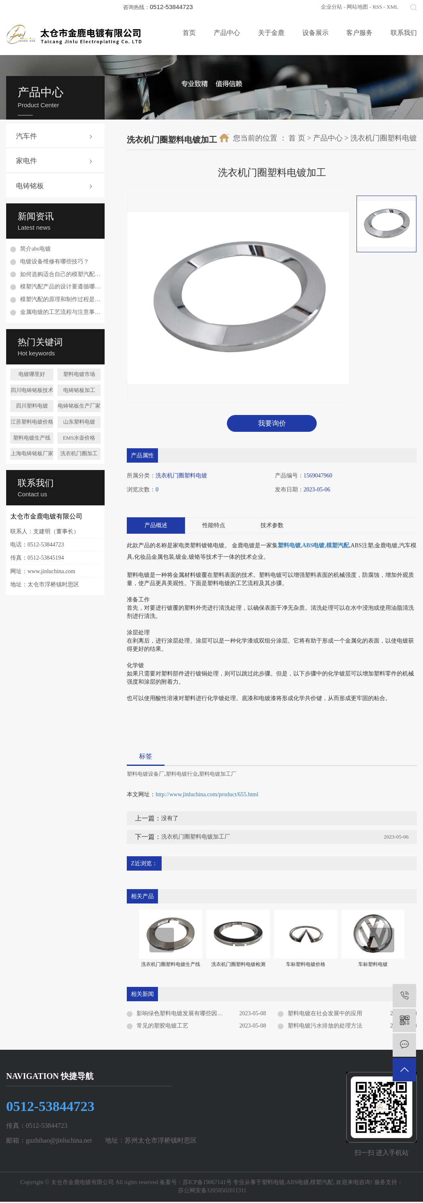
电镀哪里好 (31, 374)
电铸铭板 (30, 186)
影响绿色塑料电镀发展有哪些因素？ (183, 1015)
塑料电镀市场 (79, 374)
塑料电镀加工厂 (217, 775)
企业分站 (331, 7)
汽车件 (26, 136)
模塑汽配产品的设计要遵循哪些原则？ (60, 286)
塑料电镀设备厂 (145, 775)
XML (392, 7)
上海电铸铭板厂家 (32, 453)
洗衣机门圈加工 (79, 453)
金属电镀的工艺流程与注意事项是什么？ (60, 312)
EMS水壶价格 (79, 438)
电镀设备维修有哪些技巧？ (54, 261)
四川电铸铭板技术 (32, 390)
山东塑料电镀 (79, 422)
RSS (377, 7)
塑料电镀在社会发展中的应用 (325, 1015)
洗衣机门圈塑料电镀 (383, 138)
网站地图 (357, 7)
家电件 (26, 161)
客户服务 (359, 32)
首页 (189, 32)
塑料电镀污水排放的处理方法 (325, 1027)
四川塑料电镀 (32, 406)
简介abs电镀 (35, 249)
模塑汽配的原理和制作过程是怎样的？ (60, 299)
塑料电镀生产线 (31, 438)
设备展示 (315, 32)
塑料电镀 (273, 1183)
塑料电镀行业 (182, 775)
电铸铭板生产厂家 (79, 406)
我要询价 (272, 424)
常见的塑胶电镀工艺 (162, 1027)
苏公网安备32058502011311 (211, 1192)
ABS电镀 (297, 1183)
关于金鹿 (271, 32)
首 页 (296, 138)
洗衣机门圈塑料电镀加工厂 (195, 838)
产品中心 (227, 32)
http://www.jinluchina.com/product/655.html (206, 796)
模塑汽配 (321, 1183)
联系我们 (404, 32)
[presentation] (161, 941)
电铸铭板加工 (79, 390)
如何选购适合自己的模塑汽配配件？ (60, 274)
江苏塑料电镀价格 (32, 422)
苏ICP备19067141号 (207, 1183)
